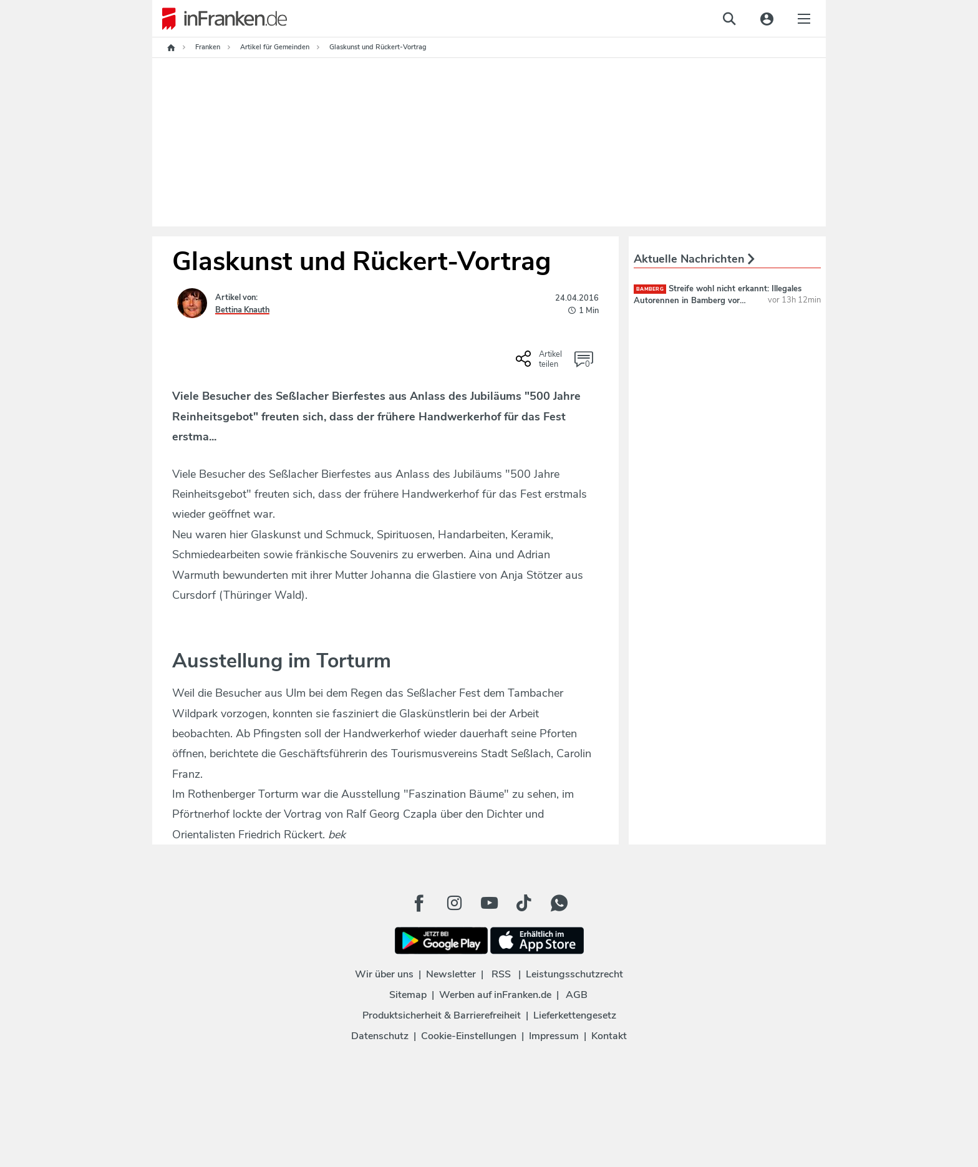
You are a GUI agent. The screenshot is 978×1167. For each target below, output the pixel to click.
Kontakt (609, 1036)
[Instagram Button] (454, 903)
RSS (501, 974)
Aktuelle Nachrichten (694, 258)
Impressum (554, 1036)
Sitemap (408, 995)
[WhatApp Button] (559, 903)
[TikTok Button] (524, 903)
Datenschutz (380, 1036)
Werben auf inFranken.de (495, 995)
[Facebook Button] (419, 903)
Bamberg (650, 289)
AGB (577, 995)
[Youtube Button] (489, 903)
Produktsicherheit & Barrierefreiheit (441, 1015)
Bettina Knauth (242, 310)
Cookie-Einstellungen (468, 1036)
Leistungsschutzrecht (574, 974)
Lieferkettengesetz (574, 1015)
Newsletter (451, 974)
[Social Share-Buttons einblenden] (540, 363)
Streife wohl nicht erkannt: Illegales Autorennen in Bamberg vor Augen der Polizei (717, 300)
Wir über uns (384, 974)
